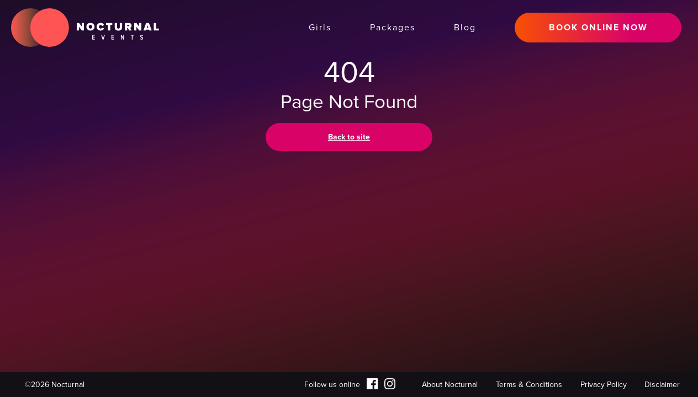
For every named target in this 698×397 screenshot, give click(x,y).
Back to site (349, 137)
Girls (320, 27)
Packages (392, 27)
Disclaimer (662, 384)
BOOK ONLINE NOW (598, 27)
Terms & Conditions (529, 384)
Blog (465, 27)
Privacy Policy (603, 384)
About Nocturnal (450, 384)
